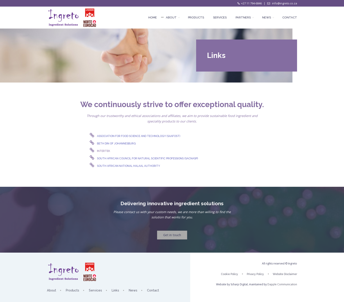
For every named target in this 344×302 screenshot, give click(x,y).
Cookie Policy (229, 274)
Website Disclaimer (285, 274)
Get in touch (172, 235)
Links (115, 290)
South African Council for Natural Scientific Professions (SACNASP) (147, 158)
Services (220, 17)
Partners (244, 17)
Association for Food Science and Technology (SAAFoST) (138, 136)
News (267, 17)
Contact (289, 17)
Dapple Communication (282, 284)
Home (152, 17)
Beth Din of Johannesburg (116, 143)
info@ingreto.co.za (284, 3)
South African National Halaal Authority (128, 165)
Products (196, 17)
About (172, 17)
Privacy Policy (255, 274)
